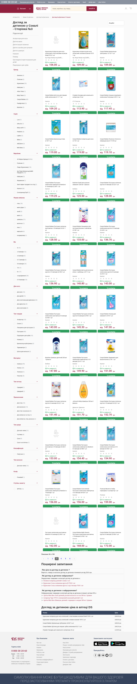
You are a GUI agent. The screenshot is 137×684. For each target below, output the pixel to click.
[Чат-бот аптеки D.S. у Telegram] (107, 652)
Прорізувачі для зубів (20, 65)
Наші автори (40, 651)
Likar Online (102, 2)
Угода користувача (42, 659)
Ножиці (15, 57)
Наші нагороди (41, 642)
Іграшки (16, 54)
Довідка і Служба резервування (72, 649)
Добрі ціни (92, 2)
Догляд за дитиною (42, 17)
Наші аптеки (61, 2)
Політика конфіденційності (45, 656)
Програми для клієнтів (27, 2)
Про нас (39, 639)
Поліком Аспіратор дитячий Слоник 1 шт (56, 577)
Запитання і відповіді (69, 654)
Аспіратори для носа (20, 38)
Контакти (39, 654)
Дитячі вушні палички (21, 45)
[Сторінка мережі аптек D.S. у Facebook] (95, 652)
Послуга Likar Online (69, 659)
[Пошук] (91, 9)
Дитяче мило (17, 41)
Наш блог (66, 639)
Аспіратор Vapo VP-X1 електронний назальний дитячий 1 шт (63, 594)
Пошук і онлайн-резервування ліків (73, 642)
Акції (84, 2)
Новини (39, 644)
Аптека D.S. (16, 17)
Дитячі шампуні (18, 51)
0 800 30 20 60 (9, 2)
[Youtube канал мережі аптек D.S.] (103, 652)
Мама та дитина (28, 17)
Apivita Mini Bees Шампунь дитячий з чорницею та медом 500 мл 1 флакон (67, 597)
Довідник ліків (67, 661)
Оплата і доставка (74, 2)
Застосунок (66, 651)
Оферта (39, 661)
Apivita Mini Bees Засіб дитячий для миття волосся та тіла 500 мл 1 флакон (67, 592)
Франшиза (51, 2)
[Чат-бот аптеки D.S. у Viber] (111, 652)
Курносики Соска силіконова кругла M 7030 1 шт (59, 580)
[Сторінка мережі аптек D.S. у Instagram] (99, 652)
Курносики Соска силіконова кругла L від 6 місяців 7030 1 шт (63, 582)
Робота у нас (41, 2)
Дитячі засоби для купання (22, 48)
